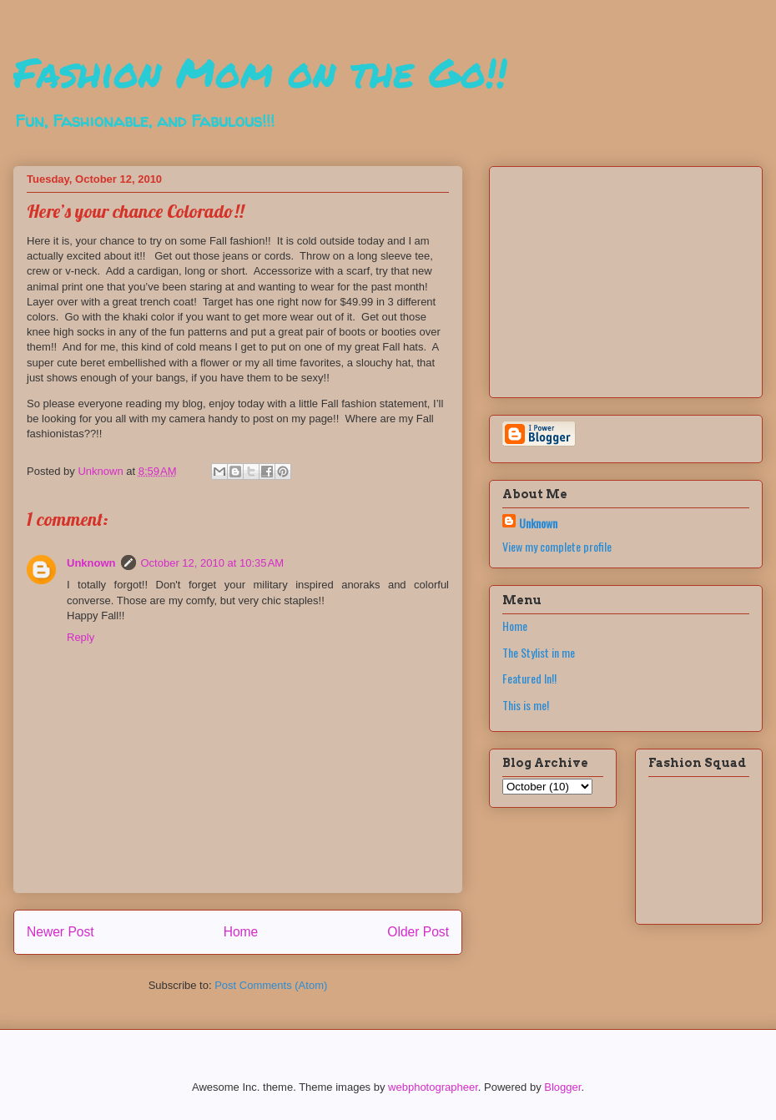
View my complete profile (557, 546)
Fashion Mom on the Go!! (260, 71)
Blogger (562, 1087)
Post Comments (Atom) (270, 985)
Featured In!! (529, 678)
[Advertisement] (606, 277)
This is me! (525, 705)
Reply (80, 637)
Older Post (418, 932)
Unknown (91, 563)
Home (241, 932)
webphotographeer (433, 1087)
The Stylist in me (538, 652)
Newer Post (60, 932)
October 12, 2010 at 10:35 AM (213, 563)
